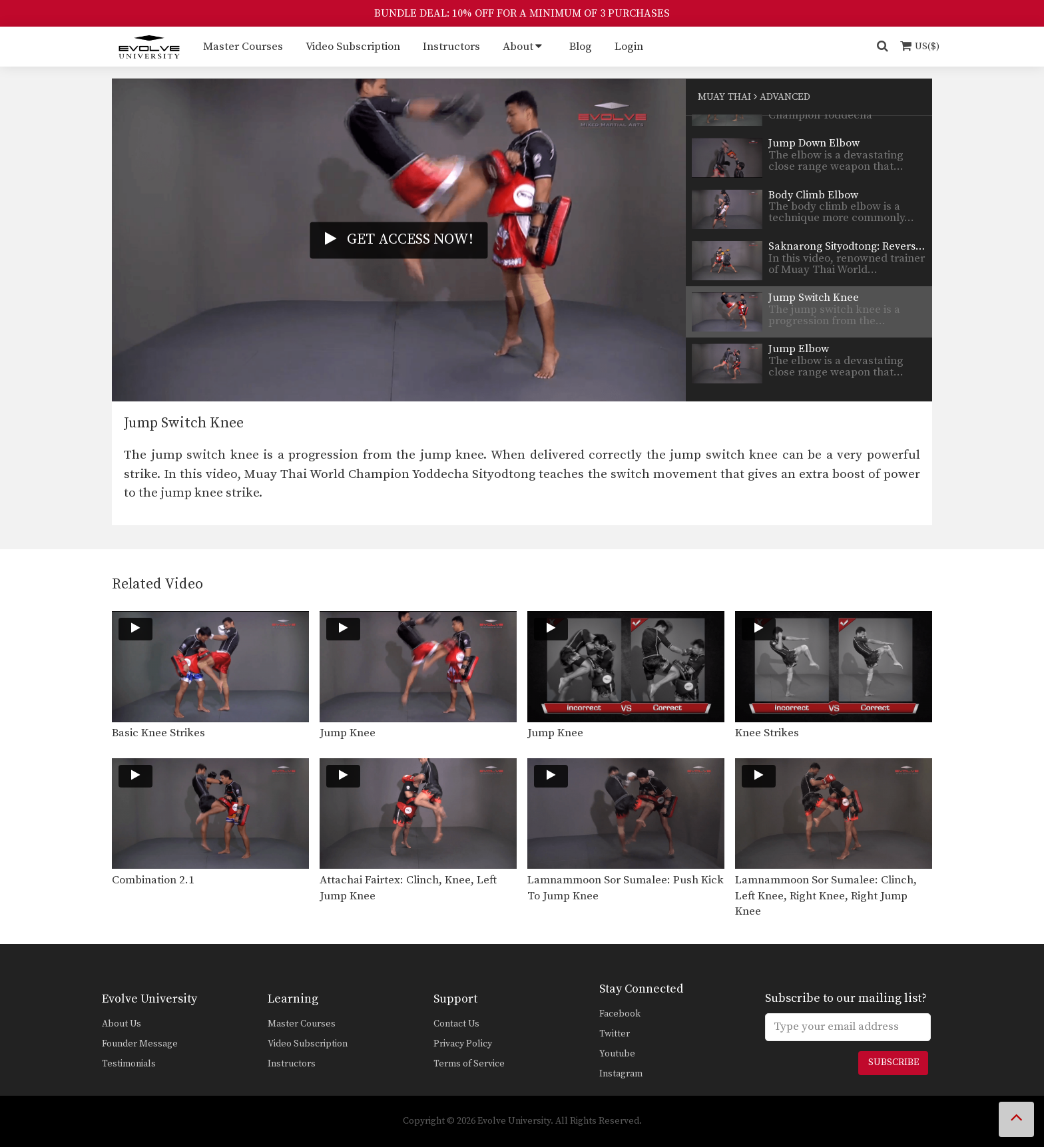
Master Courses (243, 46)
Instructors (451, 46)
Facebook (620, 1014)
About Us (121, 1024)
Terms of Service (469, 1064)
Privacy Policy (462, 1044)
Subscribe (893, 1062)
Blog (580, 46)
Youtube (617, 1054)
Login (629, 46)
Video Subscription (353, 46)
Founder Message (140, 1044)
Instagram (621, 1074)
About (518, 46)
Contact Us (456, 1024)
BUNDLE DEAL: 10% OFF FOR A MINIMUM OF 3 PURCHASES (522, 13)
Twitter (614, 1034)
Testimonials (129, 1064)
